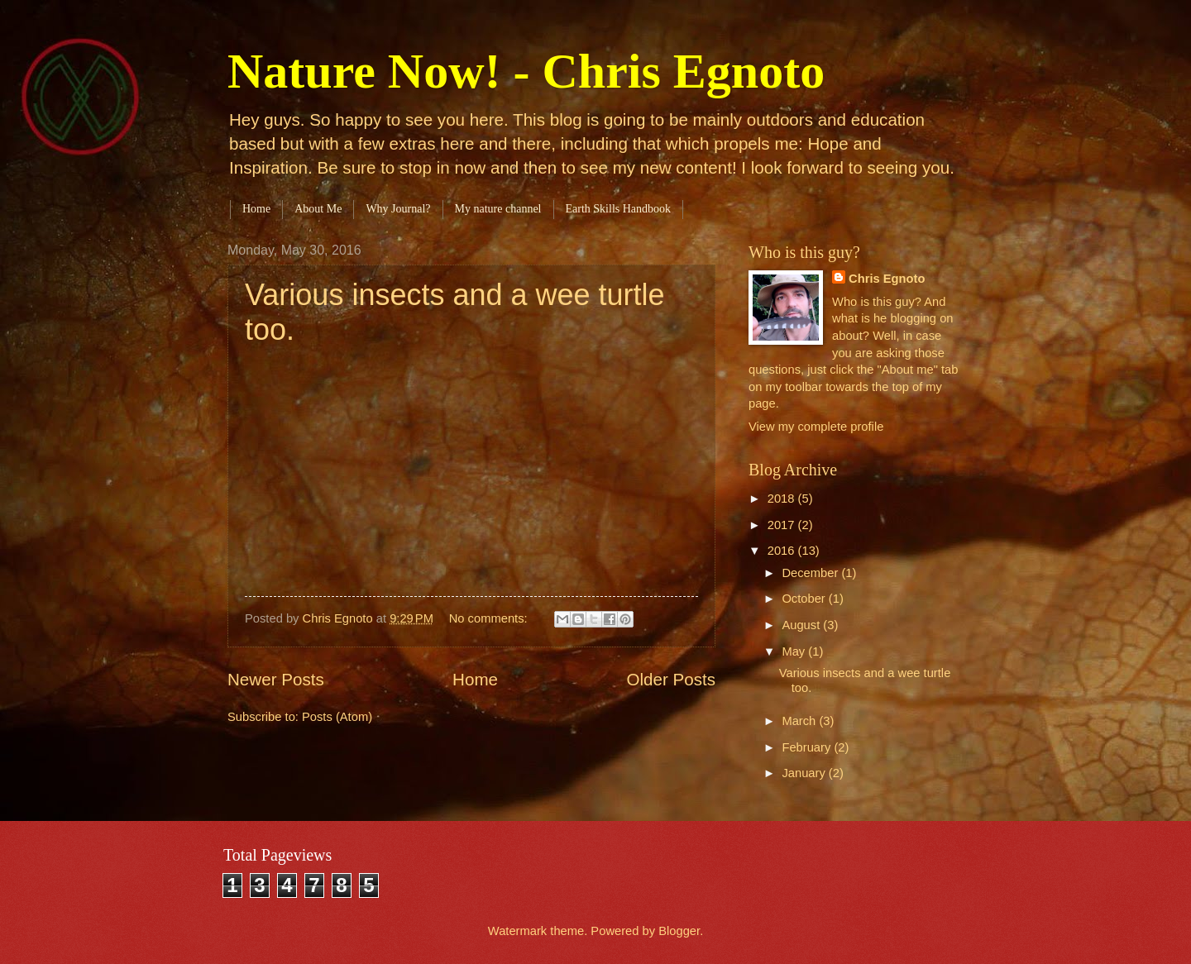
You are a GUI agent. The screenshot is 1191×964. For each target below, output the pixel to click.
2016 (783, 550)
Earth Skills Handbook (619, 209)
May (795, 651)
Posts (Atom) (337, 716)
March (800, 721)
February (808, 747)
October (805, 598)
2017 (783, 525)
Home (256, 209)
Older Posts (670, 679)
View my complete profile (816, 426)
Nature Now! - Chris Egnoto (526, 71)
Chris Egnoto (887, 278)
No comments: (490, 618)
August (802, 625)
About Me (318, 209)
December (811, 573)
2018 (783, 498)
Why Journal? (398, 209)
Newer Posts (275, 679)
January (805, 773)
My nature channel (498, 209)
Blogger (679, 931)
